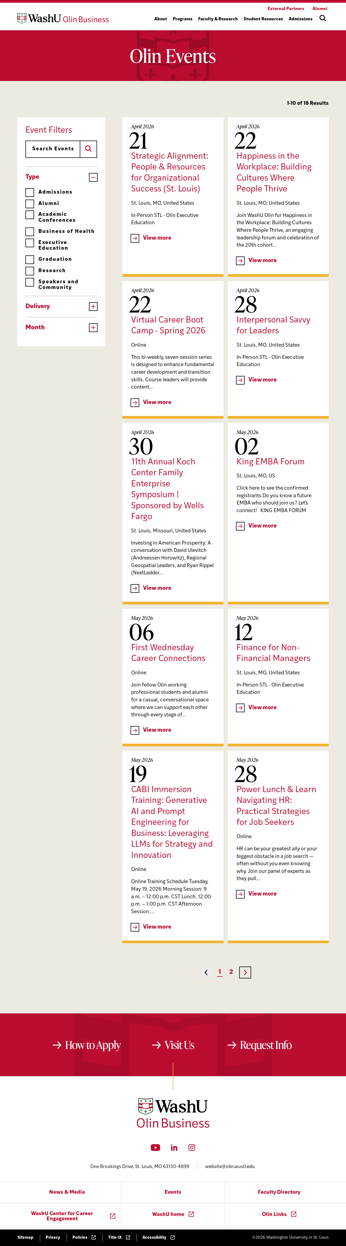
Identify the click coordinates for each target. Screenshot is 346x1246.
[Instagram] (191, 1149)
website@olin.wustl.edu (230, 1166)
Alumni (42, 204)
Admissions (49, 192)
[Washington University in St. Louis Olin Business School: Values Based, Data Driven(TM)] (173, 1126)
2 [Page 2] (231, 972)
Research (45, 271)
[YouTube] (155, 1149)
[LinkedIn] (174, 1149)
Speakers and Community (52, 284)
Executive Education (46, 245)
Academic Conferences (50, 217)
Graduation (48, 259)
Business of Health (60, 232)
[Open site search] (323, 18)
